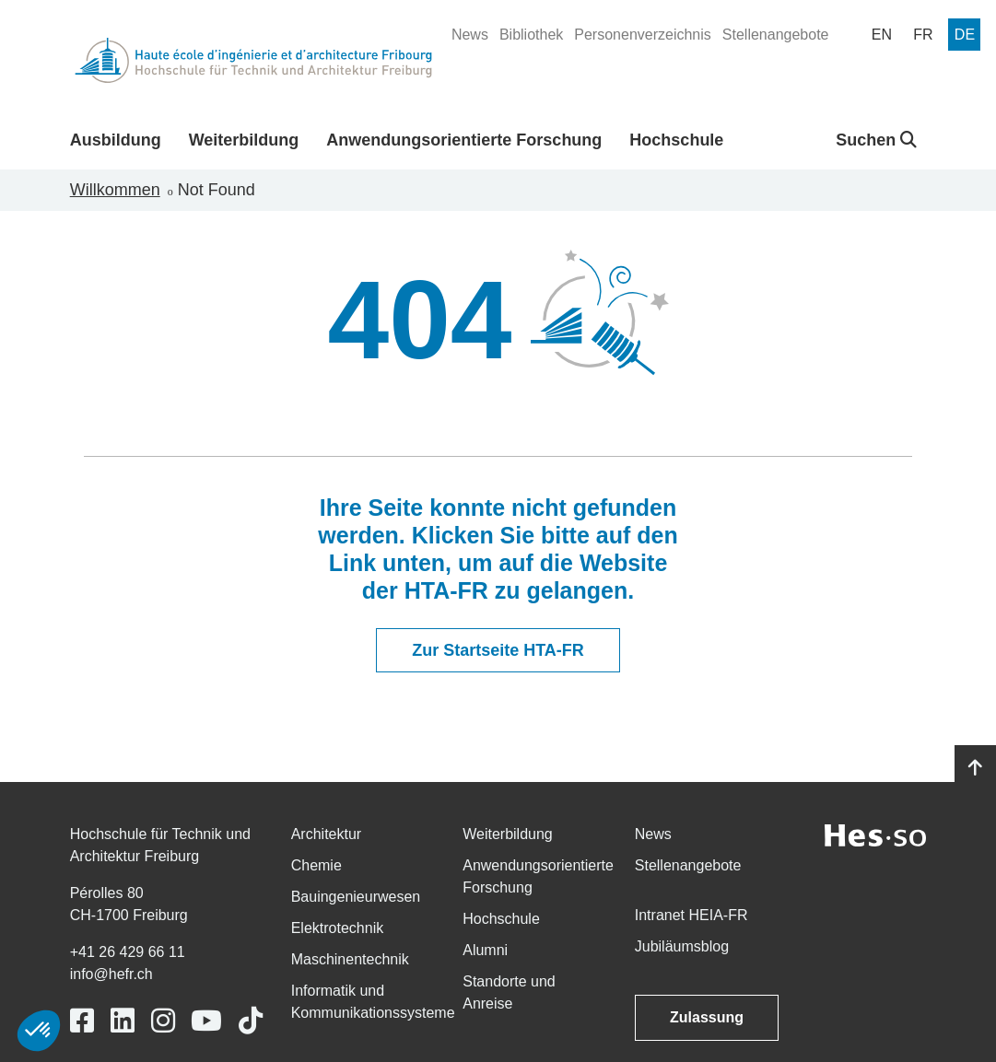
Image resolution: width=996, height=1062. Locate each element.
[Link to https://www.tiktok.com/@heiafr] (251, 1021)
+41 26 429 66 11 (127, 952)
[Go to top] (975, 768)
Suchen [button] (876, 140)
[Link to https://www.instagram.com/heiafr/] (163, 1021)
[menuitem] (469, 35)
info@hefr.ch (111, 974)
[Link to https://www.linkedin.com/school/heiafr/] (123, 1021)
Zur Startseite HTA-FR (498, 650)
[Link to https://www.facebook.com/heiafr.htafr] (82, 1021)
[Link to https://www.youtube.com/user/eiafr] (206, 1021)
